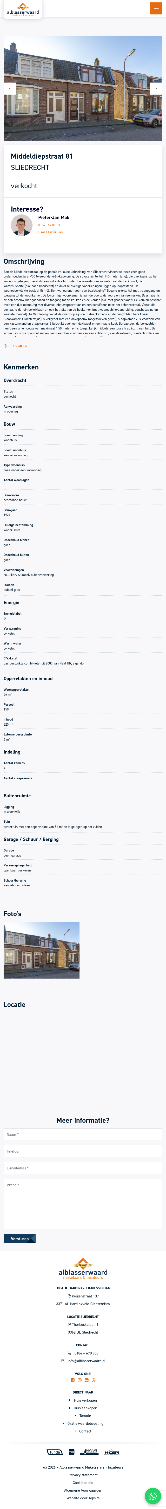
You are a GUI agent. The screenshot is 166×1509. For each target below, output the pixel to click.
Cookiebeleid (83, 1482)
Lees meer (16, 346)
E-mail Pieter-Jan (50, 232)
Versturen (20, 1238)
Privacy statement (83, 1474)
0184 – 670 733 (83, 1353)
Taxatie (83, 1415)
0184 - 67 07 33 (49, 225)
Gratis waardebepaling (83, 1423)
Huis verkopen (83, 1400)
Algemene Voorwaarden (83, 1490)
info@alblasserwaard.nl (83, 1360)
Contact (83, 1431)
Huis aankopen (83, 1408)
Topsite (94, 1498)
